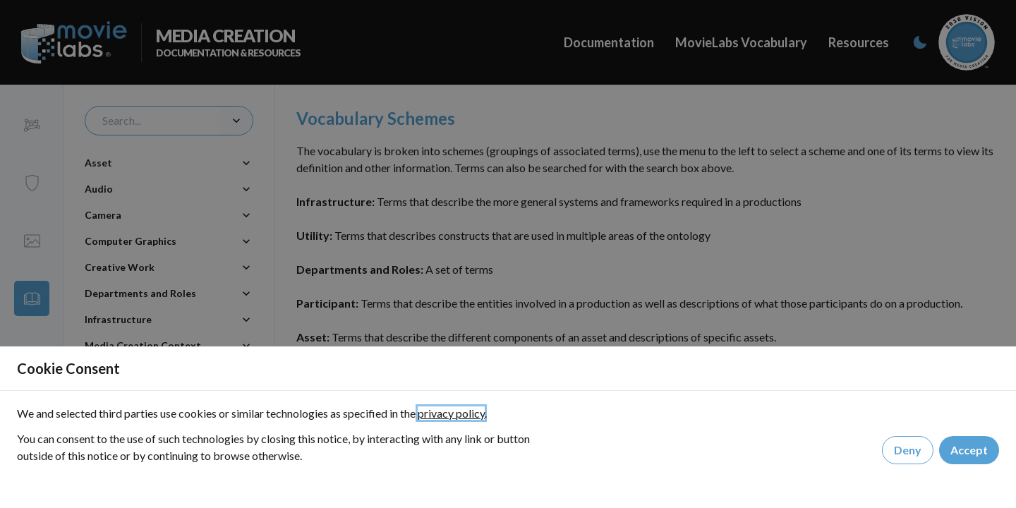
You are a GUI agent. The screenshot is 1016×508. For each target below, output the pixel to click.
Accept (969, 450)
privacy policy (451, 413)
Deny (907, 450)
